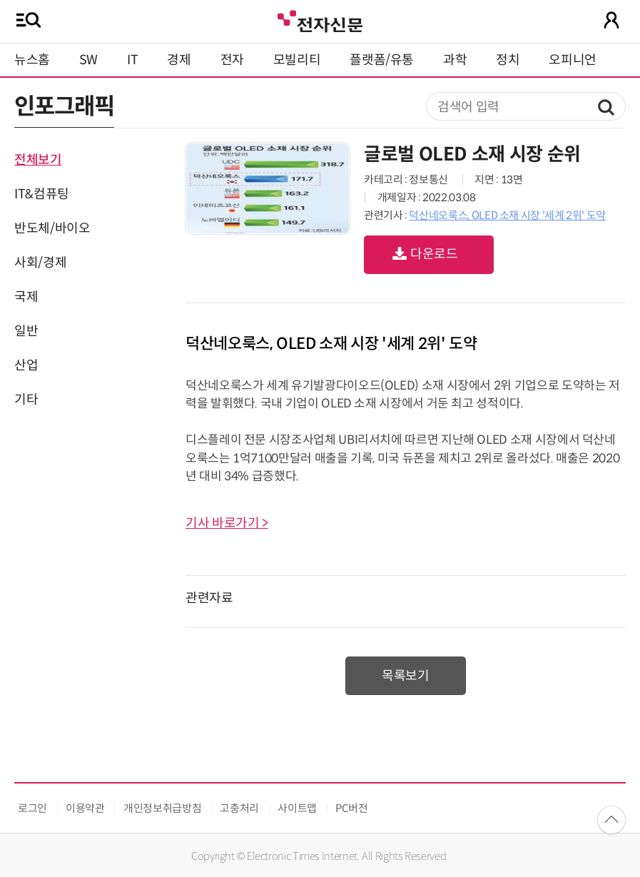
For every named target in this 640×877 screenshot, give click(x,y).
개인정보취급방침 (162, 808)
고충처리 (239, 808)
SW (88, 60)
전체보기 (38, 160)
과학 (455, 60)
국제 (26, 297)
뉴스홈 (32, 60)
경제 (179, 60)
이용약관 (85, 808)
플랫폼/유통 (382, 60)
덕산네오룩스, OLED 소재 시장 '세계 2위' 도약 (507, 215)
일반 (26, 331)
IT (132, 60)
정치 (507, 60)
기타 (26, 399)
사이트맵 (297, 808)
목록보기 (406, 676)
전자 (232, 60)
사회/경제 (40, 262)
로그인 (32, 808)
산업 (26, 365)
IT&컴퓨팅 (41, 194)
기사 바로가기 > (227, 523)
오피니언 (572, 60)
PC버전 (351, 808)
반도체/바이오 (52, 228)
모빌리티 (297, 60)
